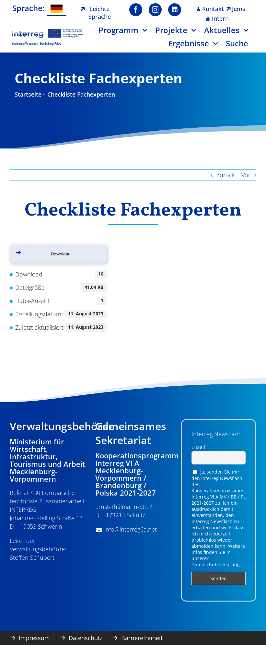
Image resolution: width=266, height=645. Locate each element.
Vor (245, 175)
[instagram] (155, 9)
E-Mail (198, 447)
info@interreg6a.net (130, 529)
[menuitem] (56, 9)
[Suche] (241, 46)
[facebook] (135, 9)
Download (61, 254)
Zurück (225, 175)
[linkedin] (174, 9)
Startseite (28, 94)
